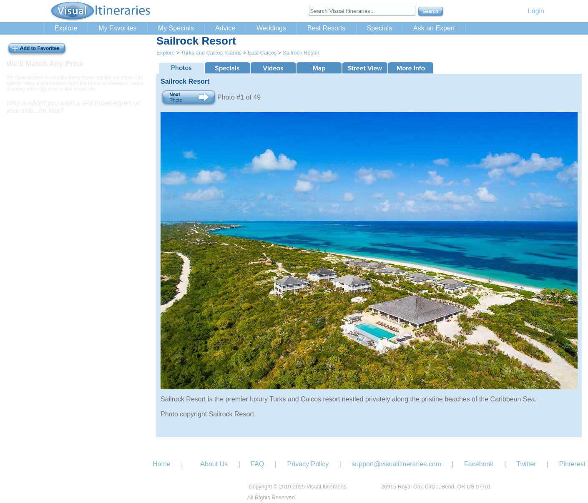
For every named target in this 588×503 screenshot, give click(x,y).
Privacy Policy (308, 464)
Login (536, 11)
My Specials (176, 28)
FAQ (257, 464)
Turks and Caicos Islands (211, 53)
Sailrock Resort (301, 53)
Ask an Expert (434, 28)
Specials (379, 28)
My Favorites (117, 28)
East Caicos (262, 53)
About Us (214, 464)
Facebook (478, 464)
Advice (225, 28)
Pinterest (572, 464)
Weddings (271, 28)
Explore (66, 28)
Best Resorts (326, 28)
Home (162, 464)
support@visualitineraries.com (396, 464)
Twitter (526, 464)
